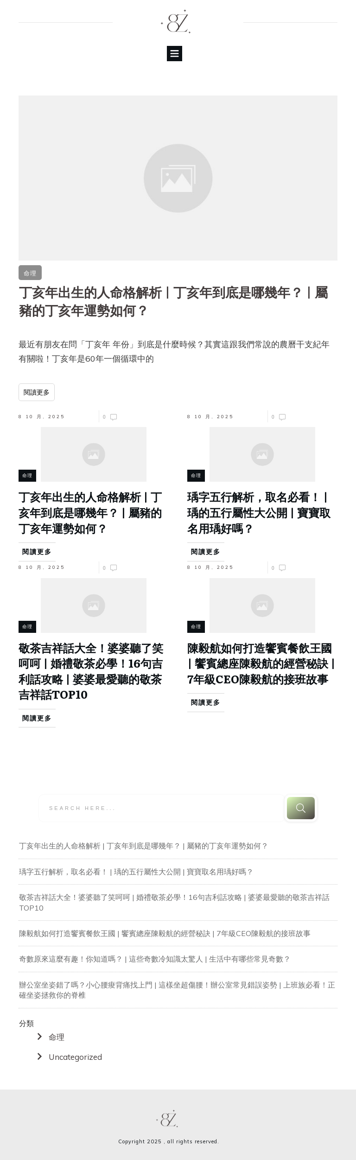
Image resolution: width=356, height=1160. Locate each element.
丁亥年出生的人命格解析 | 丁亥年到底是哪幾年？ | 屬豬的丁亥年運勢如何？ (143, 845)
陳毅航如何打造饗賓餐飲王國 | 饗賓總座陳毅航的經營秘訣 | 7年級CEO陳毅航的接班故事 (165, 933)
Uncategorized (75, 1057)
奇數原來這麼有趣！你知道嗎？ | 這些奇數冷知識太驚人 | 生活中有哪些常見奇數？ (155, 958)
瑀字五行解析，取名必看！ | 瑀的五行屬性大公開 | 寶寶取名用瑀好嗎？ (136, 871)
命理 (56, 1037)
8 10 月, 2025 (42, 417)
